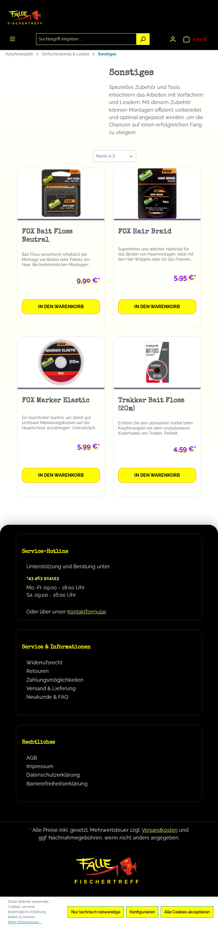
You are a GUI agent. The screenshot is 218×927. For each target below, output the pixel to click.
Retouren (37, 671)
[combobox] (86, 39)
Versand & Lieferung (51, 688)
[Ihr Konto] (173, 39)
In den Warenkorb (61, 306)
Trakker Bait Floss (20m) (151, 404)
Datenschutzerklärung (53, 775)
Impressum (39, 766)
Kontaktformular (86, 612)
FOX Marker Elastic (55, 400)
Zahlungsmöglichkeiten (54, 680)
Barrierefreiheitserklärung (56, 784)
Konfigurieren (142, 912)
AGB (31, 758)
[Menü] (12, 39)
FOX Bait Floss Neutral (47, 236)
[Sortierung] (114, 156)
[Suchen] (142, 39)
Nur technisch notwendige (95, 912)
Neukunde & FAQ (47, 697)
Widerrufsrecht (44, 662)
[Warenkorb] (196, 39)
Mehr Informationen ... (25, 922)
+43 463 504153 (42, 578)
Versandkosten (160, 830)
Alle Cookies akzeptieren (187, 912)
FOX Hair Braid (144, 232)
